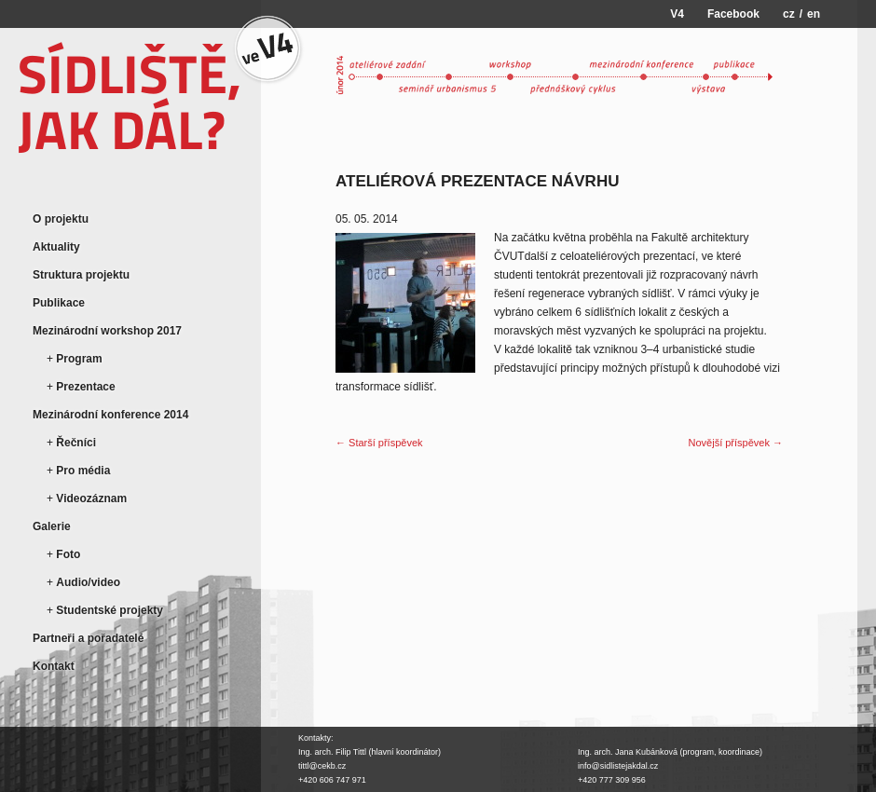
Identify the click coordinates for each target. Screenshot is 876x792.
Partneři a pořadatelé (88, 638)
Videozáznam (91, 498)
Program (79, 358)
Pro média (83, 470)
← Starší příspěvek (379, 442)
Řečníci (76, 442)
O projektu (61, 218)
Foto (68, 554)
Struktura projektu (81, 274)
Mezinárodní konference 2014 (110, 414)
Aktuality (56, 246)
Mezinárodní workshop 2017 (107, 330)
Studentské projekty (109, 610)
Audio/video (88, 582)
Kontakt (54, 666)
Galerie (52, 526)
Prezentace (85, 386)
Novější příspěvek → (736, 442)
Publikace (59, 302)
